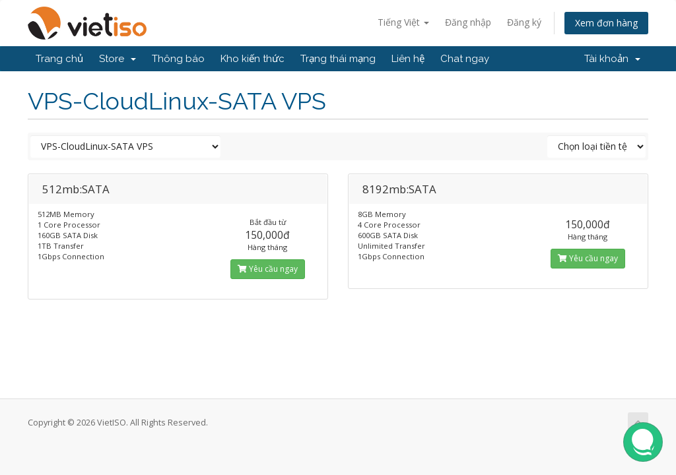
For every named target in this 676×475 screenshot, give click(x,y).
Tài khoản (612, 59)
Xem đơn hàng (606, 22)
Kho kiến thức (252, 59)
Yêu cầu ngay (268, 268)
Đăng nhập (468, 22)
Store (117, 59)
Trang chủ (59, 59)
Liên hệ (407, 59)
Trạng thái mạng (338, 59)
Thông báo (178, 59)
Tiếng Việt (403, 22)
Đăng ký (524, 22)
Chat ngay (464, 59)
